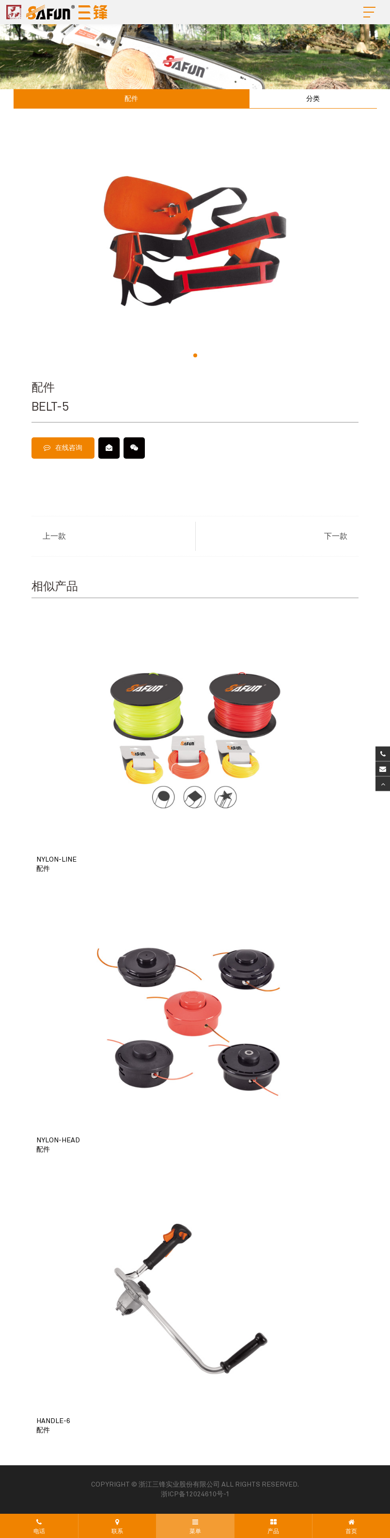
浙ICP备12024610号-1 (195, 1494)
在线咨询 (63, 447)
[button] (195, 355)
